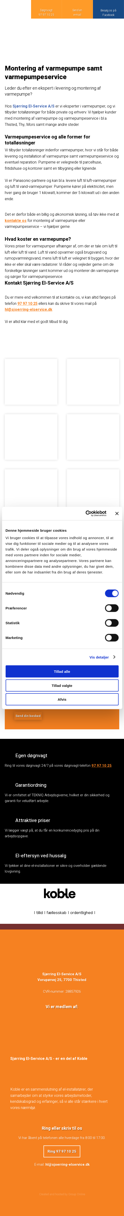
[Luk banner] (117, 513)
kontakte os (16, 221)
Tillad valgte (62, 685)
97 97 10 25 (27, 304)
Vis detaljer (99, 657)
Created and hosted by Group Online (62, 1194)
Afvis (62, 699)
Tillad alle (62, 671)
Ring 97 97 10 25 (62, 1151)
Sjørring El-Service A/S (33, 106)
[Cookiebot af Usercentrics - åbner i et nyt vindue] (85, 514)
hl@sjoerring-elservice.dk (28, 309)
